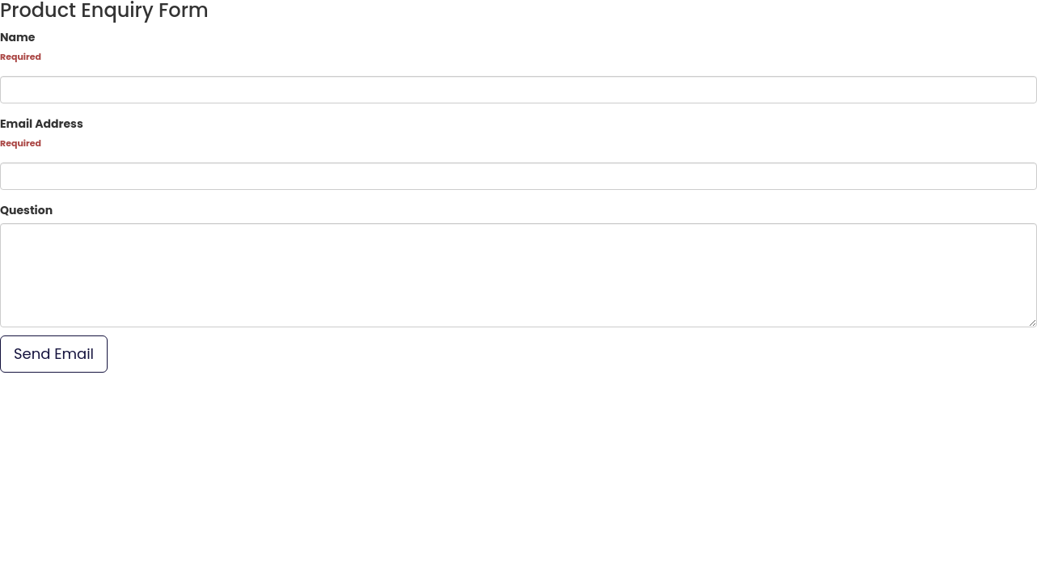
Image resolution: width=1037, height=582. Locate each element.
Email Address (41, 124)
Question (26, 210)
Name (17, 37)
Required (20, 56)
